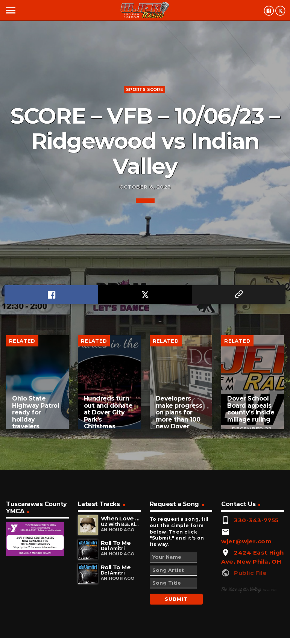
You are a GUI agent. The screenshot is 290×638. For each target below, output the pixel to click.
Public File (250, 572)
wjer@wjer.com (246, 541)
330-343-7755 (256, 520)
